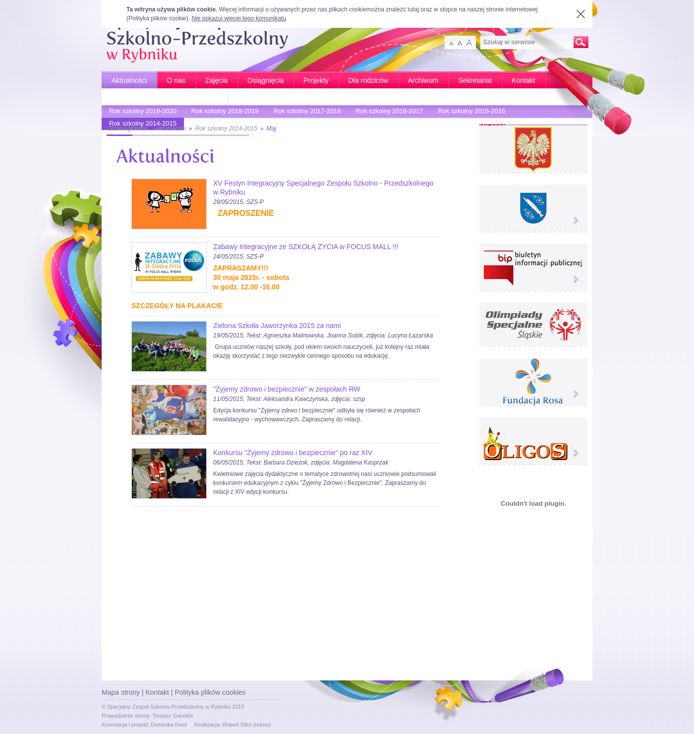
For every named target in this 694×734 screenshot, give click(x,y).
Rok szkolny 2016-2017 (387, 112)
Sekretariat (475, 80)
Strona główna (127, 128)
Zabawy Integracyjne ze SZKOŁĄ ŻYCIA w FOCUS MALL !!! (306, 247)
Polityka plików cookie (157, 18)
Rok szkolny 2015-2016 (469, 112)
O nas (176, 80)
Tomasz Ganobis (173, 716)
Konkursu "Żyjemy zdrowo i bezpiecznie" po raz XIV (292, 453)
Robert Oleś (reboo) (247, 725)
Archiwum (423, 80)
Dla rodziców (368, 80)
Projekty (316, 80)
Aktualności (129, 80)
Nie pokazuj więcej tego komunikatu (238, 18)
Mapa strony (121, 692)
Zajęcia (216, 80)
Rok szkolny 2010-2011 (469, 125)
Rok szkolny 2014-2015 (226, 128)
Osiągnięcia (265, 80)
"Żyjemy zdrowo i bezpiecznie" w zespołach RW (286, 389)
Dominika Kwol (169, 725)
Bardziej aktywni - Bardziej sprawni (165, 97)
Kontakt (523, 80)
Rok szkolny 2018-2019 (222, 112)
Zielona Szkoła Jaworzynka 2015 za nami (277, 326)
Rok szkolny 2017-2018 (305, 112)
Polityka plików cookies (209, 692)
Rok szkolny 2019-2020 (140, 112)
